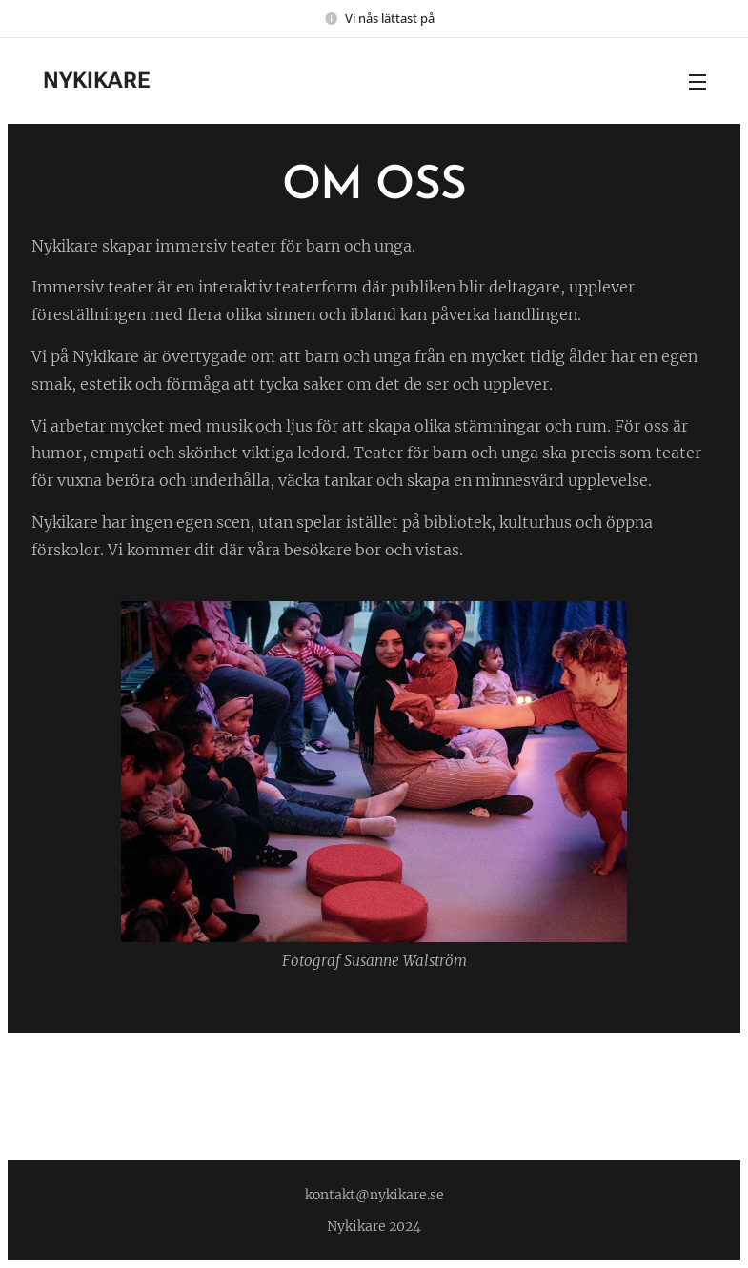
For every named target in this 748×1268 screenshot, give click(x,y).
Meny (697, 82)
